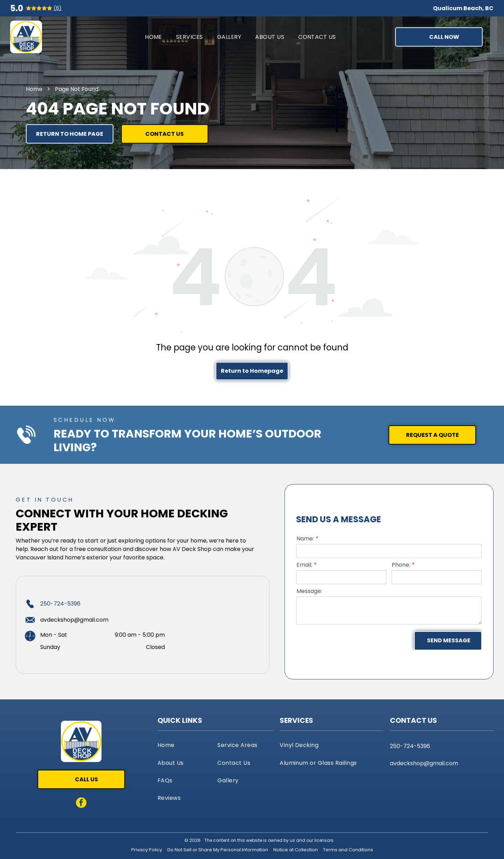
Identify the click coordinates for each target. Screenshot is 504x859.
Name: (305, 539)
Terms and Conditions (348, 849)
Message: (309, 591)
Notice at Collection (295, 849)
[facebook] (81, 803)
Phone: (401, 565)
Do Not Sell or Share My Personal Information (217, 849)
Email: (304, 565)
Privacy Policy (146, 849)
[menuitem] (153, 37)
